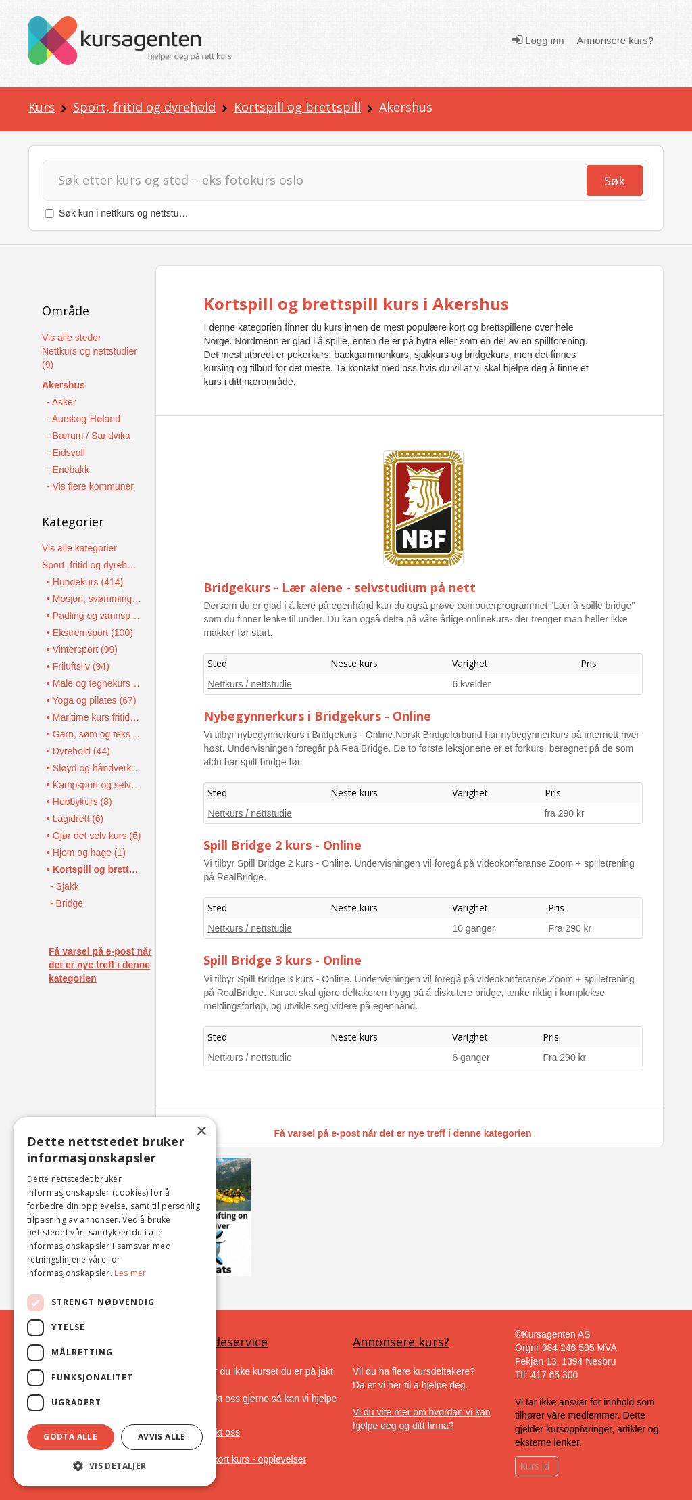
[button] (115, 1466)
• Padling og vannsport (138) (94, 615)
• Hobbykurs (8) (79, 801)
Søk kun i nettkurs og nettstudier (127, 213)
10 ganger (473, 928)
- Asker (61, 401)
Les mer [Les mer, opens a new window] (130, 1273)
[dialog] (115, 1301)
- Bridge (66, 903)
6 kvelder (471, 684)
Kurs (41, 107)
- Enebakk (68, 469)
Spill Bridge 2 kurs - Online (282, 845)
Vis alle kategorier (79, 548)
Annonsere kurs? (615, 40)
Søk (614, 181)
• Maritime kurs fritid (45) (94, 717)
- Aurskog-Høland (83, 418)
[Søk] (320, 180)
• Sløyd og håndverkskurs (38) (94, 768)
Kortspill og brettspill (297, 107)
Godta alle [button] (70, 1436)
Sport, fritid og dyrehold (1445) (89, 565)
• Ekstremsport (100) (90, 632)
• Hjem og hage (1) (86, 852)
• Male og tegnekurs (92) (94, 683)
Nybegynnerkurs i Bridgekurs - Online (317, 716)
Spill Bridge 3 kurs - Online (282, 960)
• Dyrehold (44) (78, 751)
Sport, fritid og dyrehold (144, 107)
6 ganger (470, 1057)
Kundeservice (229, 1342)
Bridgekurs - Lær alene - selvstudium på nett (339, 587)
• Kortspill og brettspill (94, 869)
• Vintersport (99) (82, 649)
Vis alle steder (71, 337)
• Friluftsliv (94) (78, 666)
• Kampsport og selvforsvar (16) (94, 784)
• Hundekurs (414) (85, 581)
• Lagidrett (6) (75, 818)
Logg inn (538, 40)
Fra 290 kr (569, 928)
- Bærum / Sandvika (88, 435)
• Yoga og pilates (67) (92, 700)
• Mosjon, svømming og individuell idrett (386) (94, 598)
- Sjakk (64, 886)
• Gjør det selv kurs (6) (94, 835)
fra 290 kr (565, 813)
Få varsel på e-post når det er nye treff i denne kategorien (100, 965)
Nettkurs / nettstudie (249, 684)
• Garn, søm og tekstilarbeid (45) (94, 734)
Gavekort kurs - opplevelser (248, 1459)
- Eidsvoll (66, 452)
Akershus (63, 385)
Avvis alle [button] (162, 1436)
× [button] (201, 1132)
